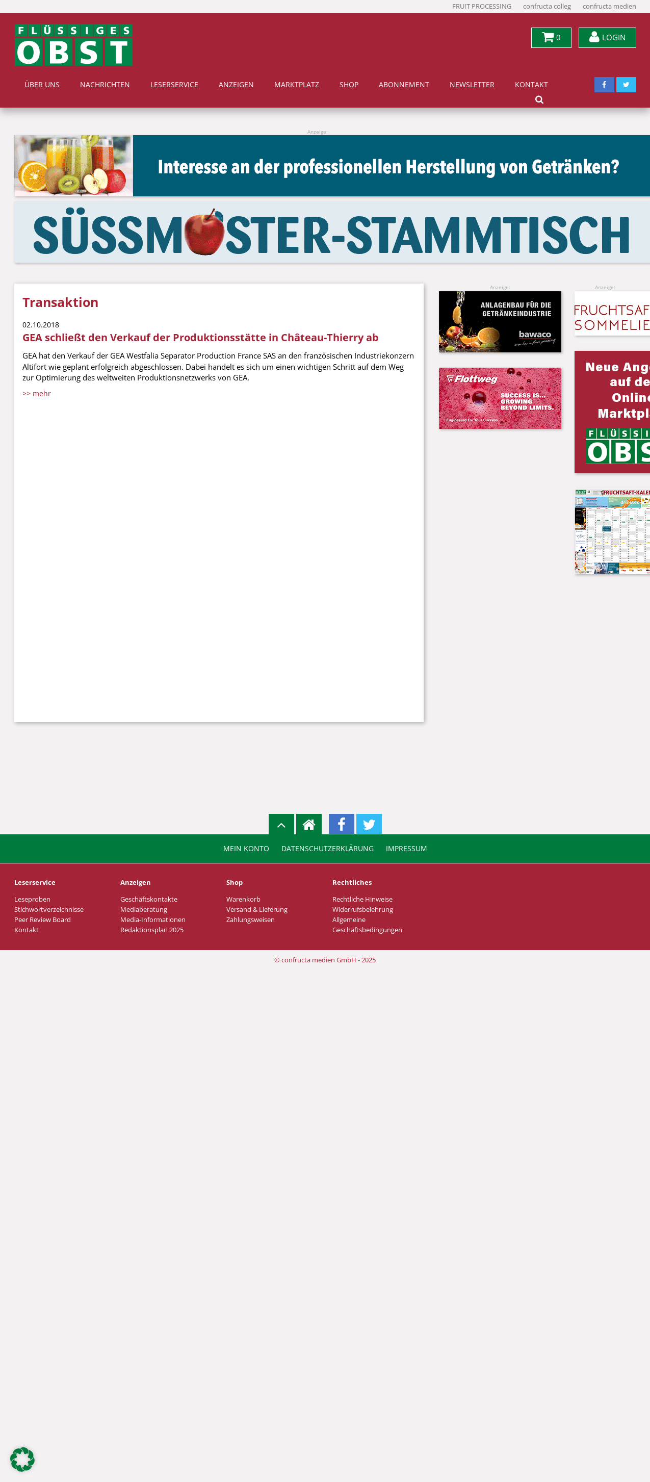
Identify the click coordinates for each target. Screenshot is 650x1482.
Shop (349, 84)
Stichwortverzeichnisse (49, 909)
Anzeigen (236, 84)
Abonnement (404, 84)
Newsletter (472, 84)
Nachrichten (105, 84)
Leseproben (32, 899)
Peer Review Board (42, 919)
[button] (22, 1459)
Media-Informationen (153, 919)
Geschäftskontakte (148, 899)
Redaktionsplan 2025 (152, 930)
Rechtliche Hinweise (362, 899)
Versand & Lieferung (257, 909)
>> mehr (36, 393)
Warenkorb (243, 899)
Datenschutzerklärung (327, 848)
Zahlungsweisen (250, 919)
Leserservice (174, 84)
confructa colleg (547, 6)
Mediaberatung (143, 909)
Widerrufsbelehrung (362, 909)
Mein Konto (246, 848)
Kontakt (531, 84)
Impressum (406, 848)
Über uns (42, 84)
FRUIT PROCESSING (481, 6)
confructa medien (609, 6)
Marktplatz (296, 84)
